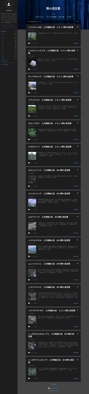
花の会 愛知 (61, 16)
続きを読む (76, 43)
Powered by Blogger (53, 388)
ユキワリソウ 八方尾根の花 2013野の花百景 (48, 217)
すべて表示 (76, 21)
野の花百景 (53, 8)
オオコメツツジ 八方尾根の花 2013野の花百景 (49, 170)
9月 (3, 40)
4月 (3, 51)
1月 (3, 58)
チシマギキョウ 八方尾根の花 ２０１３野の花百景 (50, 77)
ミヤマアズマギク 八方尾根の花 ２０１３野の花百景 (51, 311)
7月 (3, 45)
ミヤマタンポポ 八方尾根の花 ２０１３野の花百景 (50, 27)
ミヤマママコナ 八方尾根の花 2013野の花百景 (49, 287)
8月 (3, 42)
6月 (3, 47)
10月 (3, 38)
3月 (3, 54)
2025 (2, 33)
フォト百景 (68, 16)
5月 (3, 49)
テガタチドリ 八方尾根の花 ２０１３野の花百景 (49, 147)
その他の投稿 (53, 384)
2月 (3, 56)
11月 (3, 36)
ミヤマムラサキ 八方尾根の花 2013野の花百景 (49, 240)
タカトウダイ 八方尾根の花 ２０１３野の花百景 (49, 123)
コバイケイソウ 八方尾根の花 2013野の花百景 (49, 194)
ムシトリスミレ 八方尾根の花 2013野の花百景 (49, 264)
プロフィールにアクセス (9, 26)
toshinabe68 (9, 10)
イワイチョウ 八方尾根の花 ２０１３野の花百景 (49, 100)
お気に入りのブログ (40, 16)
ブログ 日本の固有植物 (51, 16)
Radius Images (56, 390)
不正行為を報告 (4, 64)
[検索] (80, 3)
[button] (77, 27)
